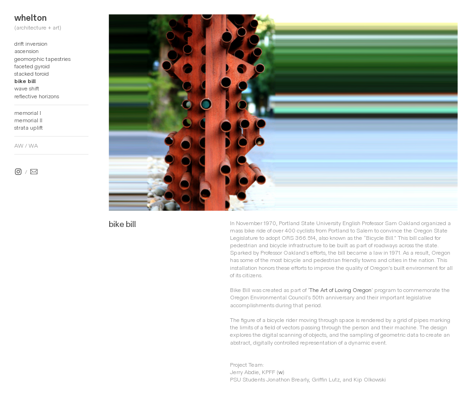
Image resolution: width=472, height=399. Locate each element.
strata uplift (28, 127)
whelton (30, 18)
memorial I (27, 113)
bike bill (24, 81)
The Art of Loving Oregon (340, 290)
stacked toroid (31, 73)
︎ (18, 172)
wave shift (26, 88)
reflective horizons (36, 96)
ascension (26, 51)
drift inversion (30, 44)
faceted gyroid (32, 66)
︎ (34, 172)
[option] (283, 112)
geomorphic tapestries (42, 59)
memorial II (28, 120)
